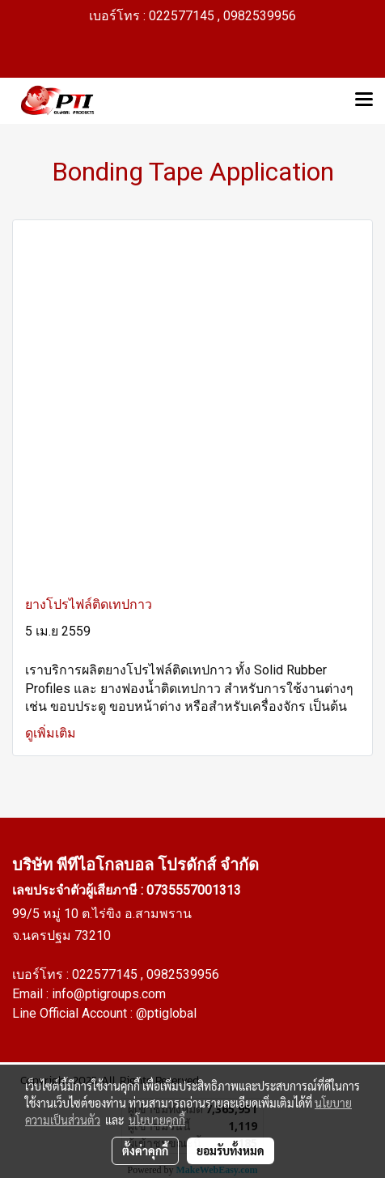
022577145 (106, 974)
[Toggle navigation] (364, 100)
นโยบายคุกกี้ (157, 1119)
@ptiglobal (166, 1013)
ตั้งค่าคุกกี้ (145, 1150)
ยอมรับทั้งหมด (230, 1150)
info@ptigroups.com (109, 994)
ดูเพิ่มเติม (52, 733)
